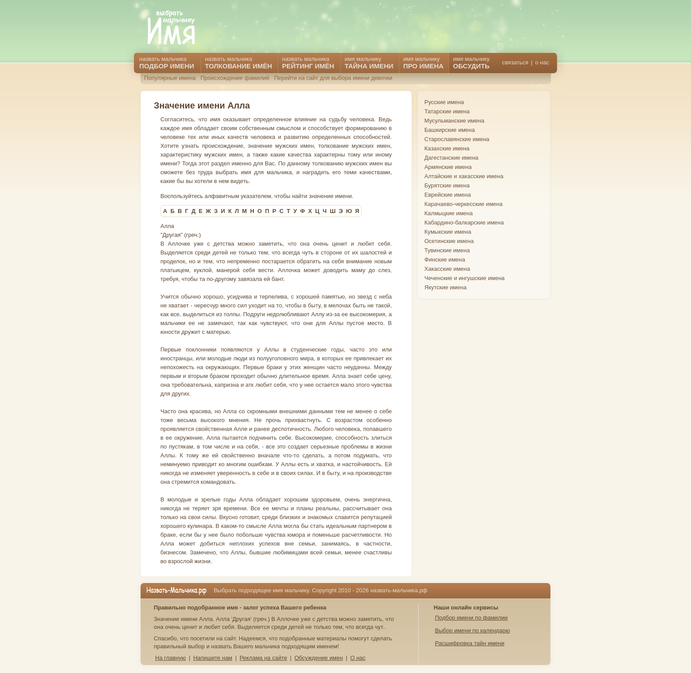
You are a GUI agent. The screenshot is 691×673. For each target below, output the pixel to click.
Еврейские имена (447, 194)
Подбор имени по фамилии (471, 617)
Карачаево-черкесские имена (463, 204)
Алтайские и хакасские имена (463, 176)
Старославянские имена (456, 139)
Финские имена (444, 259)
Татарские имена (447, 111)
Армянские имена (448, 167)
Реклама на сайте (263, 657)
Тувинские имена (447, 250)
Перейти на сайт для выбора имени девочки (333, 78)
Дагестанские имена (451, 157)
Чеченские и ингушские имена (464, 278)
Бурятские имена (447, 185)
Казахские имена (446, 148)
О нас (358, 657)
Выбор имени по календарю (472, 630)
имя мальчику (471, 63)
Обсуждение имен (318, 657)
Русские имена (444, 102)
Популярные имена (170, 78)
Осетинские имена (449, 241)
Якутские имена (445, 287)
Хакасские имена (447, 268)
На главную (170, 657)
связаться (515, 62)
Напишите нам (212, 657)
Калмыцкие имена (448, 213)
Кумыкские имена (447, 231)
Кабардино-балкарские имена (464, 222)
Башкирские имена (449, 130)
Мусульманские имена (454, 120)
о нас (542, 62)
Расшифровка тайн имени (470, 643)
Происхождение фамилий (235, 78)
